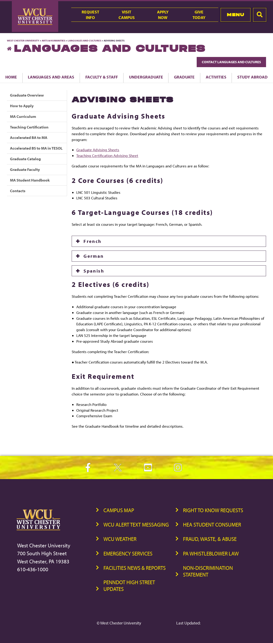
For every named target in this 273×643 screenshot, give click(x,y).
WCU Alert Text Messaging (136, 524)
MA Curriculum (23, 116)
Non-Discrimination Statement (208, 571)
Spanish (94, 271)
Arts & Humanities (53, 40)
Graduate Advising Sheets (97, 149)
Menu (235, 15)
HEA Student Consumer (212, 524)
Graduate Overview (27, 95)
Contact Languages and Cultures (231, 62)
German (94, 256)
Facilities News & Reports (134, 568)
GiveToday (199, 14)
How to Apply (22, 105)
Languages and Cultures (84, 40)
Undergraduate (146, 77)
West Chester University (23, 40)
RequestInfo (90, 14)
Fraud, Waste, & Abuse (210, 539)
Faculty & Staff (101, 77)
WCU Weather (119, 539)
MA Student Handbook (30, 180)
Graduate (184, 77)
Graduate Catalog (25, 158)
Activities (216, 77)
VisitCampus (127, 14)
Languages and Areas (51, 77)
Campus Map (118, 510)
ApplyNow (163, 14)
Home (11, 77)
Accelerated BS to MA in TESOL (36, 148)
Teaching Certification (29, 127)
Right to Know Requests (213, 510)
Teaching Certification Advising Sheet (107, 155)
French (92, 241)
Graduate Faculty (25, 169)
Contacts (17, 190)
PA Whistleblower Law (211, 553)
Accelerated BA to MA (28, 137)
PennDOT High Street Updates (129, 585)
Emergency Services (127, 553)
